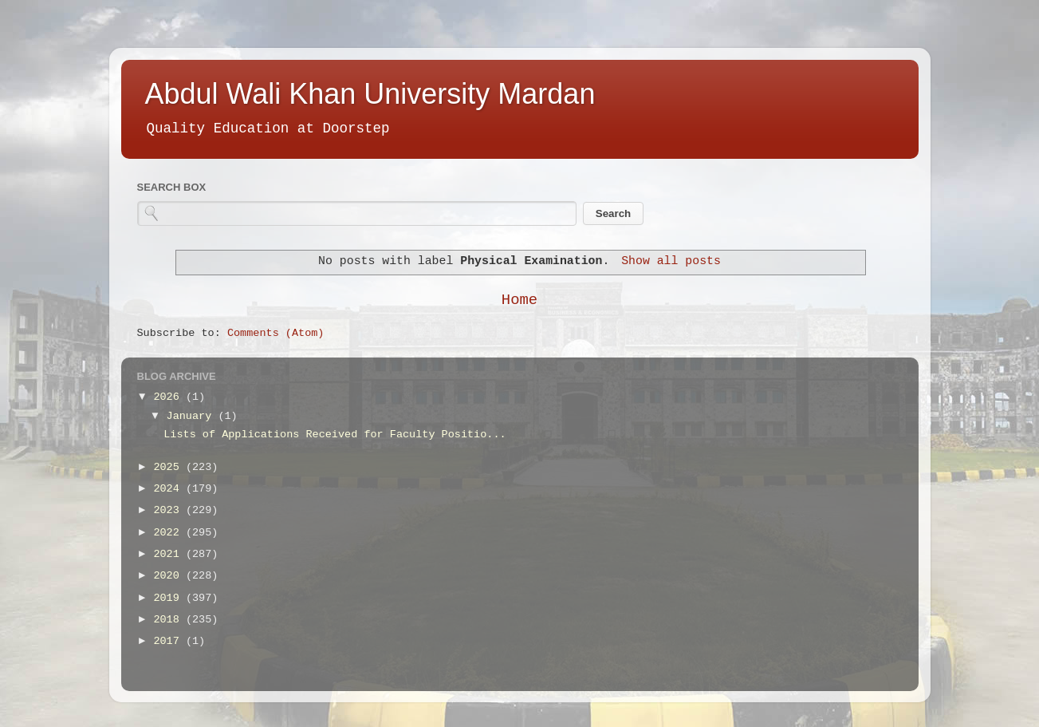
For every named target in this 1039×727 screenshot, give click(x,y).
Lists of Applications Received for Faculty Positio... (334, 435)
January (192, 416)
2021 (169, 554)
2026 (169, 397)
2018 (169, 620)
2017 (169, 641)
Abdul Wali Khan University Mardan (370, 93)
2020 (169, 576)
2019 (169, 598)
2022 (169, 533)
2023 (169, 510)
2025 (169, 467)
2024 (169, 489)
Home (519, 300)
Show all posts (671, 261)
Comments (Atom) (276, 333)
